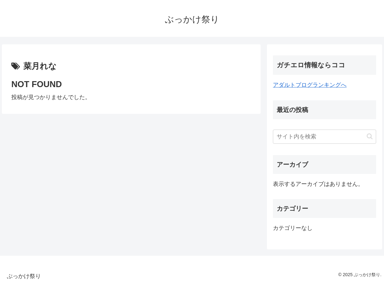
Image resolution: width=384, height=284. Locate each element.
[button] (369, 136)
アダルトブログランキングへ (310, 85)
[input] (324, 137)
